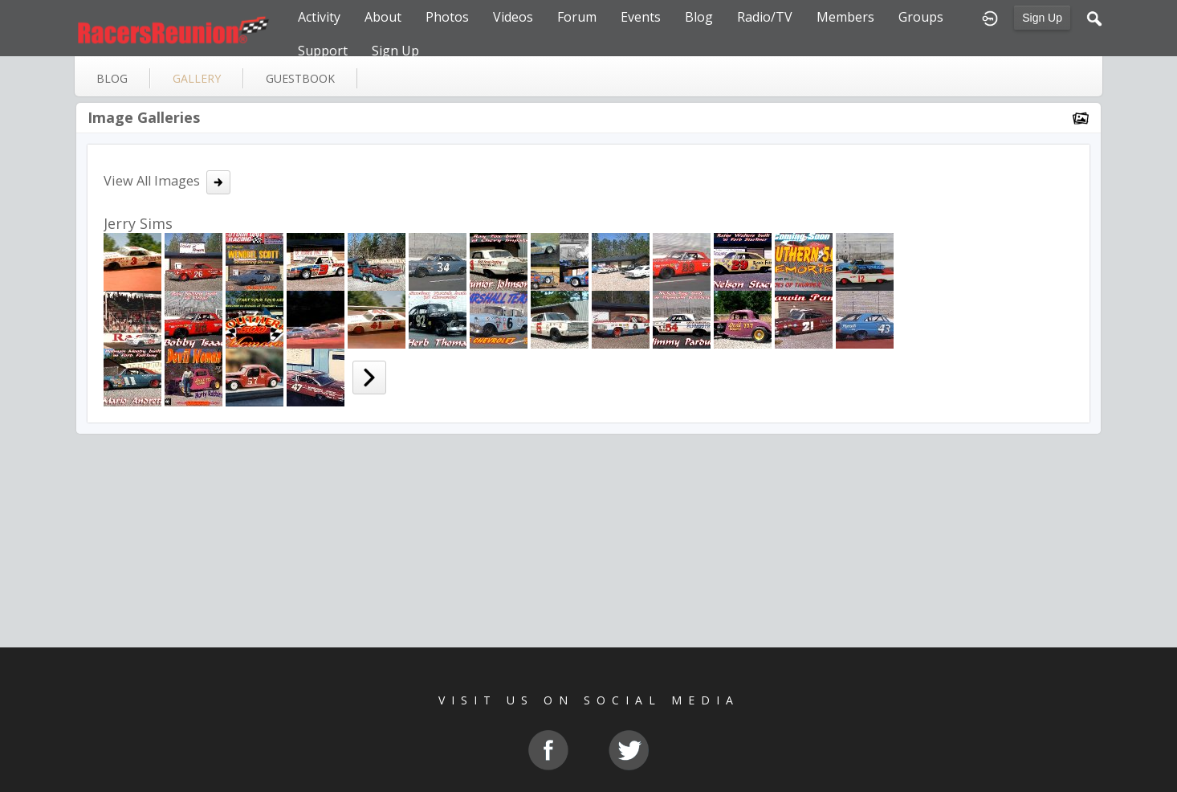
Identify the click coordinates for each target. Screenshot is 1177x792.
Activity (319, 17)
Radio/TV (764, 17)
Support (323, 50)
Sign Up (1042, 17)
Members (845, 17)
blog (112, 78)
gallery (197, 78)
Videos (513, 17)
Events (641, 17)
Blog (699, 17)
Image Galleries (144, 117)
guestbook (300, 78)
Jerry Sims (138, 223)
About (383, 17)
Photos (447, 17)
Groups (920, 17)
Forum (577, 17)
